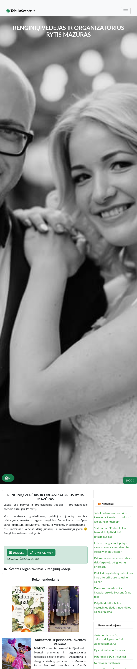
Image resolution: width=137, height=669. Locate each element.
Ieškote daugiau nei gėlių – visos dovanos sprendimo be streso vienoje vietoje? (111, 547)
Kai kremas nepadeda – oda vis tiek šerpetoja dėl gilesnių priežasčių (113, 562)
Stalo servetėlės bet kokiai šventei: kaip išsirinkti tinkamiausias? (110, 532)
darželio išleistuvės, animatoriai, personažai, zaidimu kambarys (108, 639)
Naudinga (108, 503)
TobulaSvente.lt (20, 11)
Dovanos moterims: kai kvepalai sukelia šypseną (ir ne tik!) (112, 592)
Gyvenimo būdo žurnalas (109, 650)
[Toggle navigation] (126, 10)
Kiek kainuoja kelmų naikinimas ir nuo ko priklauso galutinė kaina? (113, 577)
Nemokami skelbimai (107, 663)
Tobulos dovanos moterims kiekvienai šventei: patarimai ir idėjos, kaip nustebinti (113, 517)
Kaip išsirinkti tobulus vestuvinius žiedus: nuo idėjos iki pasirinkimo (112, 607)
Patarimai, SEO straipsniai (110, 656)
